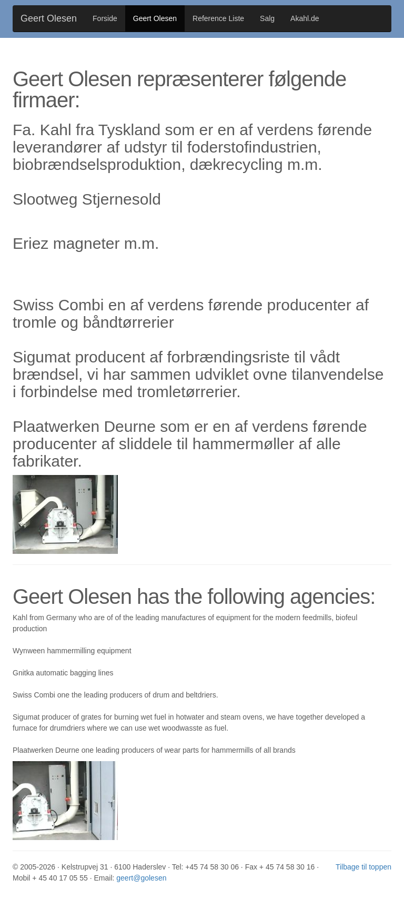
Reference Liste (218, 18)
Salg (267, 18)
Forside (105, 18)
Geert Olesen (49, 18)
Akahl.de (304, 18)
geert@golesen (141, 878)
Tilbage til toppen (363, 867)
